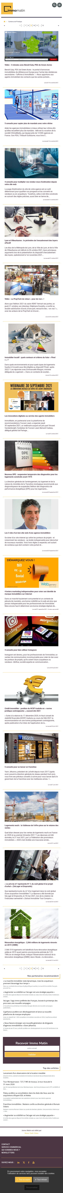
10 (34, 25)
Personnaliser (32, 1187)
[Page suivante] (58, 25)
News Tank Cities (31, 1133)
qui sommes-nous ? (11, 1150)
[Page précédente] (4, 25)
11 (37, 25)
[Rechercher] (54, 5)
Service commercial (11, 1147)
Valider (32, 1054)
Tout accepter (23, 1180)
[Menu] (59, 5)
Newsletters (8, 1153)
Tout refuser (41, 1180)
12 (43, 25)
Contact (6, 1144)
